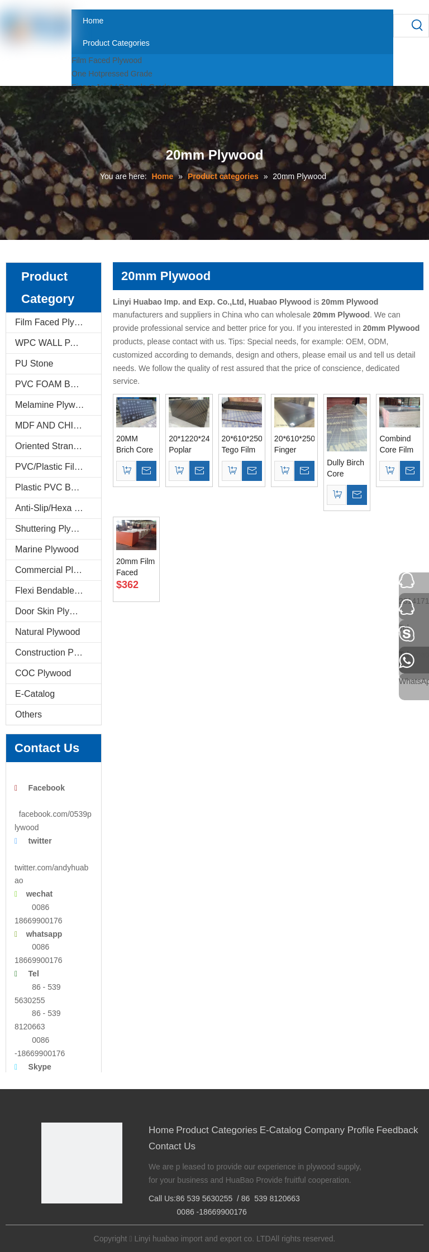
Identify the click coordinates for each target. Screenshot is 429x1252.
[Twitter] (83, 1222)
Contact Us (172, 1146)
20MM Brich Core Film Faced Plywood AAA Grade (135, 444)
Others (28, 714)
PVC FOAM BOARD (55, 384)
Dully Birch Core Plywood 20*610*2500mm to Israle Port (347, 468)
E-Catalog (35, 694)
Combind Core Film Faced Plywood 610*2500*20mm (399, 444)
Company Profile (339, 1130)
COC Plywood (43, 673)
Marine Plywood (47, 549)
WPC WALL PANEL (54, 343)
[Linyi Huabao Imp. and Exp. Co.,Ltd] (81, 1163)
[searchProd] (400, 26)
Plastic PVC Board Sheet (58, 487)
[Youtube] (101, 1222)
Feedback (397, 1130)
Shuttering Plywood (53, 528)
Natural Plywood (47, 632)
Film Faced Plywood (107, 60)
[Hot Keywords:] (417, 26)
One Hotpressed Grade (112, 73)
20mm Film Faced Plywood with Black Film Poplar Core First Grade (136, 567)
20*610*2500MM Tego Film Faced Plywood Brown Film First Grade (242, 444)
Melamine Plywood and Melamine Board (58, 405)
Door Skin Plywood (52, 611)
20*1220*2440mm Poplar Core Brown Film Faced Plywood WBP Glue (189, 444)
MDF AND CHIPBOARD (58, 425)
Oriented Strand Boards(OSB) (58, 446)
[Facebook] (49, 1222)
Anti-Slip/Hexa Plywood (58, 508)
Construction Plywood (58, 652)
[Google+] (66, 1222)
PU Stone (34, 363)
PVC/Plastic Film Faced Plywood (58, 466)
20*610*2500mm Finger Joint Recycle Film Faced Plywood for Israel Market (294, 444)
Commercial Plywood (57, 570)
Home (161, 1130)
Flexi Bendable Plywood (58, 590)
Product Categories (217, 1130)
